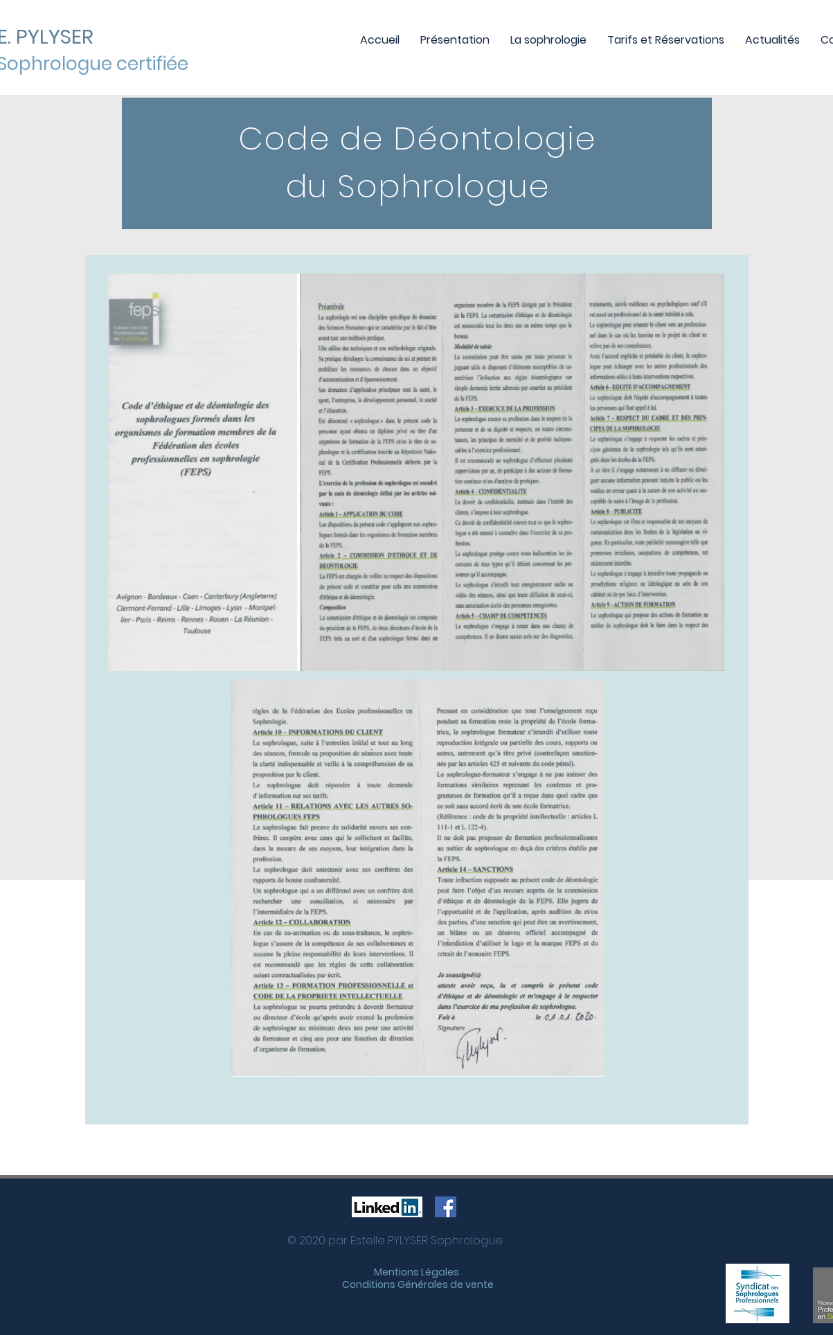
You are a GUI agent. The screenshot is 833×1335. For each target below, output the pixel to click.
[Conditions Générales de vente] (418, 1285)
